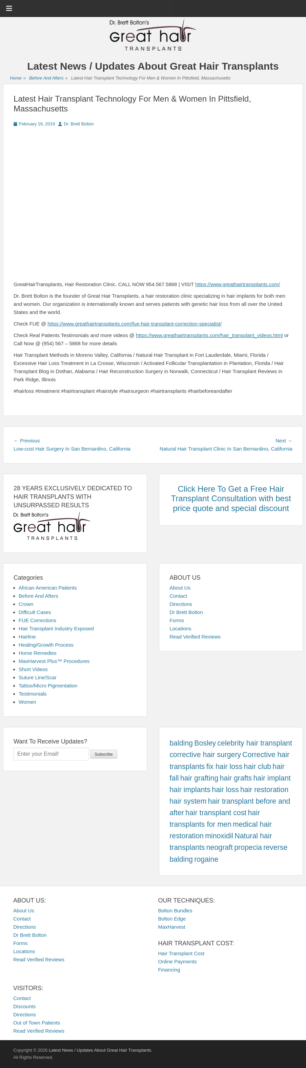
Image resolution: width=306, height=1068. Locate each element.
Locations (180, 628)
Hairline (27, 637)
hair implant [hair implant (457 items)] (271, 778)
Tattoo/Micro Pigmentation (48, 685)
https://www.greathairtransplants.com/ (237, 284)
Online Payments (177, 961)
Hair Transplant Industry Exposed (56, 628)
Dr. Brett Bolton (79, 123)
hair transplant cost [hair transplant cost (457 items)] (215, 813)
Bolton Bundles (175, 910)
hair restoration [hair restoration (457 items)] (264, 790)
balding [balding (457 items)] (181, 743)
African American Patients (48, 588)
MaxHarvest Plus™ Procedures (54, 661)
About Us (179, 588)
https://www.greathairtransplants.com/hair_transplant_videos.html (209, 335)
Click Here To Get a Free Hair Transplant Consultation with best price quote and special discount (231, 498)
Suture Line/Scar (38, 677)
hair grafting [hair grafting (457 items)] (199, 778)
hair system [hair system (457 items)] (187, 801)
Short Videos (33, 669)
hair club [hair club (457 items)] (257, 767)
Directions (180, 604)
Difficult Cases (35, 612)
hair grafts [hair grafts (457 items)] (236, 778)
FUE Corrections (37, 620)
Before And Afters (48, 78)
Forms (176, 620)
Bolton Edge (172, 919)
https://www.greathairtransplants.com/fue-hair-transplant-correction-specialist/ (134, 324)
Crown (26, 604)
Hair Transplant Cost (181, 953)
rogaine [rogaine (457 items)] (206, 859)
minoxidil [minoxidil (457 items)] (219, 836)
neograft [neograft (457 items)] (219, 847)
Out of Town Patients (36, 1023)
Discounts (24, 1006)
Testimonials (33, 694)
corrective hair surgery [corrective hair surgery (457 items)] (205, 755)
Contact (178, 596)
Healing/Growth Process (46, 645)
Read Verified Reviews (195, 637)
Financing (169, 970)
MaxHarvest (171, 927)
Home (18, 78)
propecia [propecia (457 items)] (248, 847)
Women (27, 702)
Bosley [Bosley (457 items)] (205, 743)
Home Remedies (38, 653)
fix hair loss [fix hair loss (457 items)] (224, 767)
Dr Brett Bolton (186, 612)
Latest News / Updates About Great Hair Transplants (153, 66)
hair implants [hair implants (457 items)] (189, 790)
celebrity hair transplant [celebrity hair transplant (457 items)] (254, 743)
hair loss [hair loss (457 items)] (225, 790)
